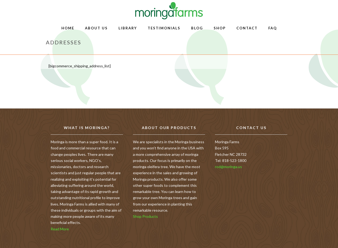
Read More (60, 229)
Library (127, 28)
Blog (197, 28)
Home (67, 28)
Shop (220, 28)
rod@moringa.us (228, 166)
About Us (96, 28)
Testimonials (164, 28)
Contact (247, 28)
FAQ (272, 28)
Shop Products (145, 216)
